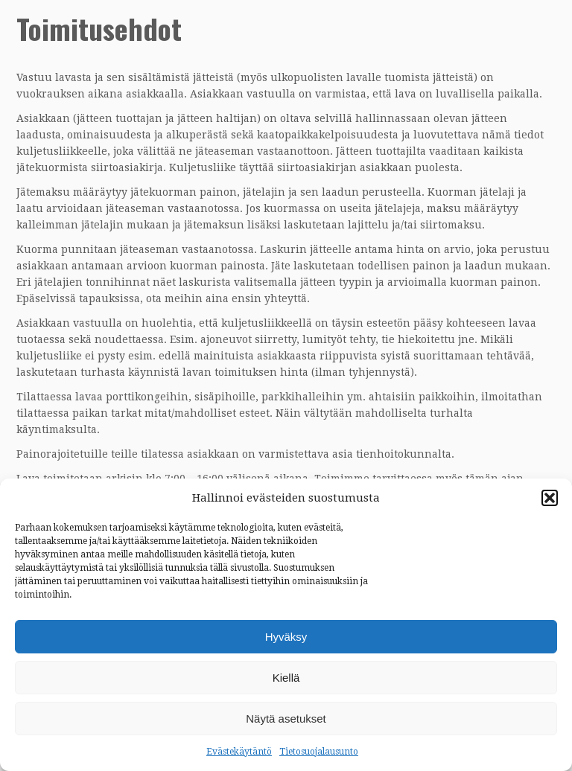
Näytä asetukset (286, 718)
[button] (549, 497)
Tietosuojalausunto (318, 751)
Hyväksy (286, 636)
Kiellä (286, 677)
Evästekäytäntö (239, 751)
